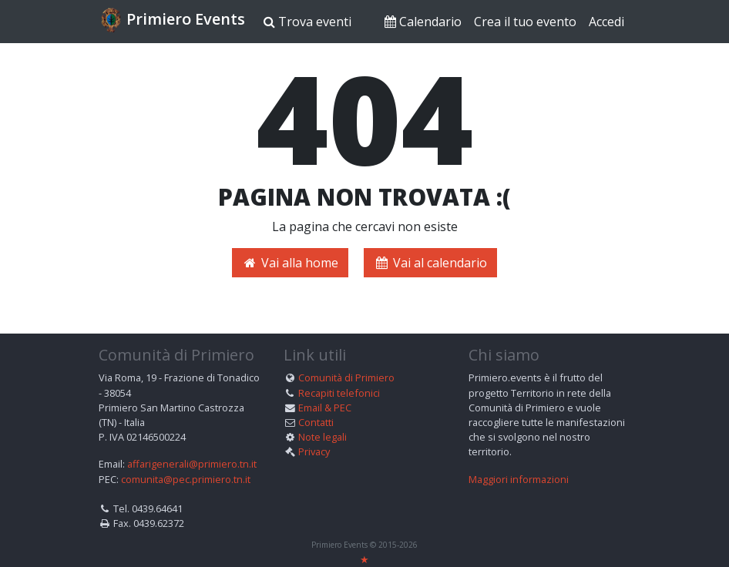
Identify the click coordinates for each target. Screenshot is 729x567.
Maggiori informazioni (519, 478)
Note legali (322, 437)
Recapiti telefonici (339, 392)
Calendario (423, 21)
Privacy (314, 451)
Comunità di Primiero (346, 377)
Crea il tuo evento (525, 21)
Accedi (606, 21)
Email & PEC (324, 407)
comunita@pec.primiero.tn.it (185, 478)
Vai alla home (290, 262)
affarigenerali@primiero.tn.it (192, 464)
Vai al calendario (430, 262)
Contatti (316, 421)
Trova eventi (307, 21)
